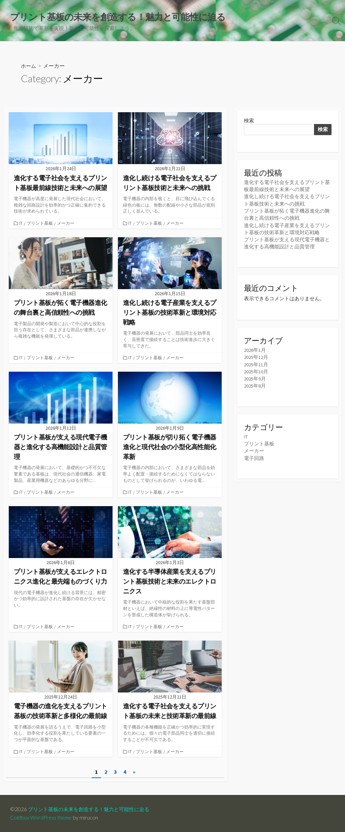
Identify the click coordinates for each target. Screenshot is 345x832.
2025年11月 (256, 364)
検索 (249, 121)
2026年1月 (255, 350)
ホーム (29, 66)
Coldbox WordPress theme (41, 817)
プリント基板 (40, 223)
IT (21, 223)
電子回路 (254, 457)
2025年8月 (255, 385)
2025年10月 (256, 371)
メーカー (66, 223)
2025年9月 (255, 378)
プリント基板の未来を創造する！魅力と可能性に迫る (92, 809)
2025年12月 (256, 357)
